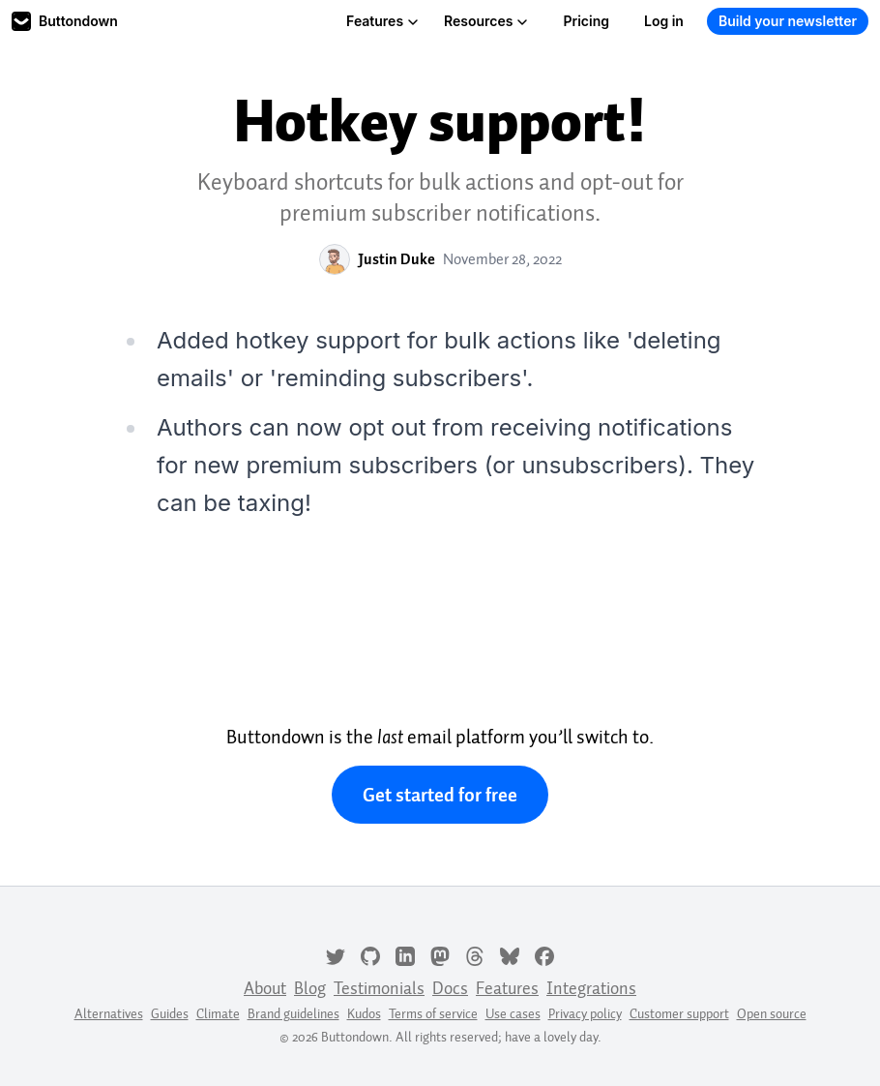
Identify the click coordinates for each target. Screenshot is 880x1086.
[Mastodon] (440, 954)
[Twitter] (335, 954)
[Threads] (474, 954)
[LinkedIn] (405, 954)
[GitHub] (370, 954)
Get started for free (440, 794)
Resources (486, 21)
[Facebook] (544, 954)
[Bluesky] (509, 954)
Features (382, 21)
